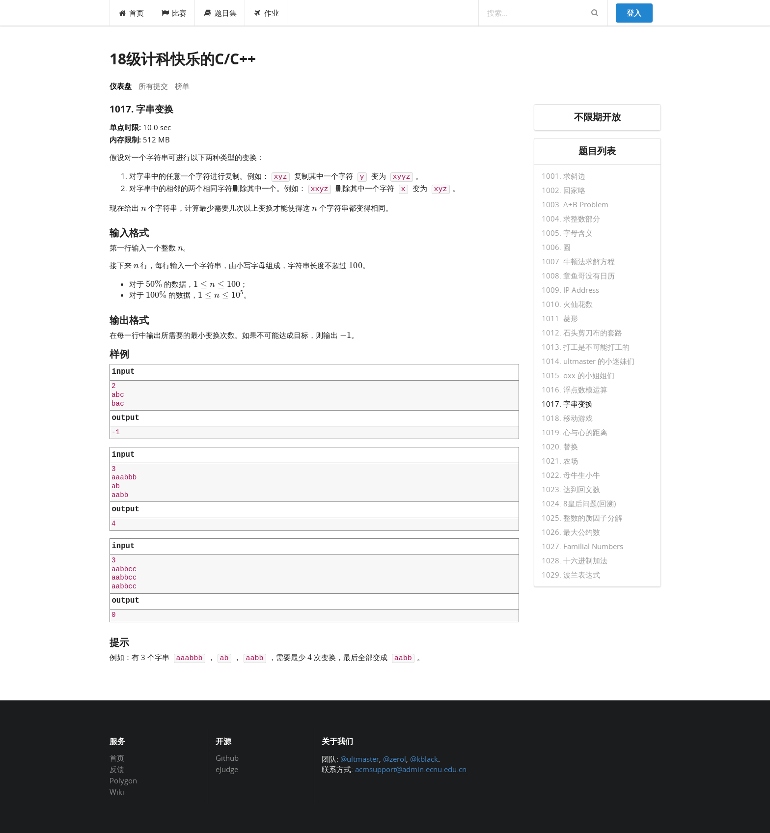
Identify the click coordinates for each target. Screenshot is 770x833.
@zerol (394, 759)
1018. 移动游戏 (567, 418)
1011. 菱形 (560, 318)
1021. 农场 (560, 461)
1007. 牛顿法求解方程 (578, 261)
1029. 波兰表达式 (571, 574)
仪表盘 (121, 86)
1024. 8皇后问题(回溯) (579, 503)
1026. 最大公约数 (571, 532)
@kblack (424, 759)
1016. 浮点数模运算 (574, 389)
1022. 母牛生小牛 (571, 475)
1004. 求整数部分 (571, 218)
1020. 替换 (560, 446)
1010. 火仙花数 (567, 304)
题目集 (220, 13)
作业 (266, 13)
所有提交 (153, 86)
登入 (634, 13)
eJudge (227, 769)
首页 (131, 13)
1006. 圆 (556, 247)
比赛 (174, 13)
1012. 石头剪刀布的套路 (582, 332)
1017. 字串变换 (567, 404)
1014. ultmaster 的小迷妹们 (588, 361)
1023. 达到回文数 (571, 489)
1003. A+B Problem (575, 204)
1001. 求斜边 (563, 176)
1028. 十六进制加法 (574, 560)
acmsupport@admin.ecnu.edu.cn (411, 769)
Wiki (117, 791)
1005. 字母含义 (567, 233)
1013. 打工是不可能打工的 (586, 347)
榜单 (182, 86)
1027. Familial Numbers (582, 546)
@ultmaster (359, 759)
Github (227, 758)
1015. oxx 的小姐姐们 (578, 375)
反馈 (117, 769)
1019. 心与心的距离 (574, 432)
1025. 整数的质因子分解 (582, 518)
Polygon (123, 780)
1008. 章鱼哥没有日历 (578, 275)
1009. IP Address (570, 290)
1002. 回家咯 (563, 190)
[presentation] (143, 207)
